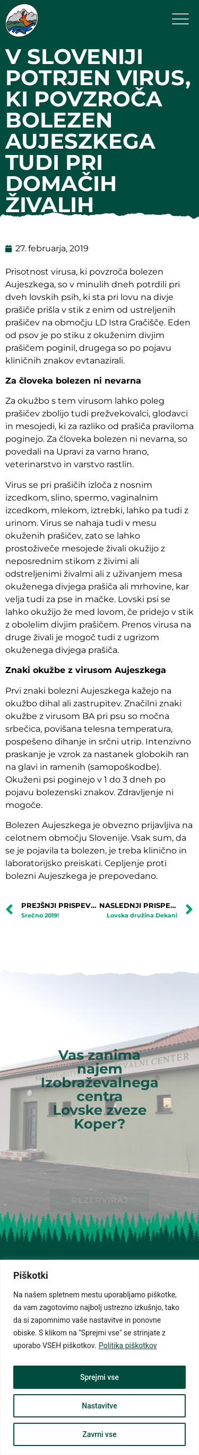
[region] (99, 1357)
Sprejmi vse (99, 1377)
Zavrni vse (99, 1434)
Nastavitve (99, 1406)
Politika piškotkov (128, 1345)
